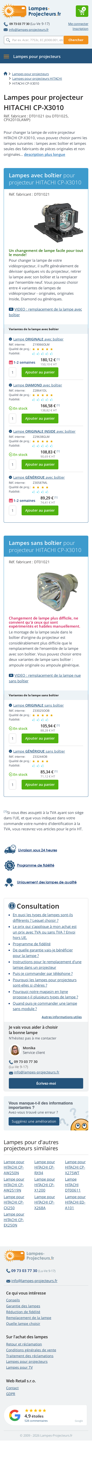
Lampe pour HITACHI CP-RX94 (44, 1167)
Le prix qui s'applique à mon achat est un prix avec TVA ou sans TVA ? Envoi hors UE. (45, 932)
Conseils (13, 1300)
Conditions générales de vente (31, 1350)
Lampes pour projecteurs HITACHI (37, 78)
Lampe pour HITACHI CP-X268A (44, 1202)
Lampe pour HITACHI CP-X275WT (75, 1167)
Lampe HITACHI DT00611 (73, 1185)
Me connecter (78, 24)
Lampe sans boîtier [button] (36, 705)
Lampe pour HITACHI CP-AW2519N (14, 1185)
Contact (12, 1388)
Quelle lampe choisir (23, 1323)
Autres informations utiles (62, 1017)
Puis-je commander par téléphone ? (43, 973)
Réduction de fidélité (23, 1311)
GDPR (10, 1393)
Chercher (75, 40)
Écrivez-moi (46, 1083)
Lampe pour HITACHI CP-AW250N (14, 1167)
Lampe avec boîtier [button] (36, 339)
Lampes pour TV (19, 1367)
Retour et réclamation (24, 1344)
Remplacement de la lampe (28, 1317)
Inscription (80, 28)
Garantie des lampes (23, 1306)
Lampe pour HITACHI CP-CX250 (14, 1202)
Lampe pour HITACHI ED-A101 (75, 1202)
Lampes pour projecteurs (30, 74)
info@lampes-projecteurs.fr (26, 29)
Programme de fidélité (32, 943)
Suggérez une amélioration (34, 1121)
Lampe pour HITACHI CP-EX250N (14, 1220)
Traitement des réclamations (29, 1355)
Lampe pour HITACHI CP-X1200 (44, 1185)
